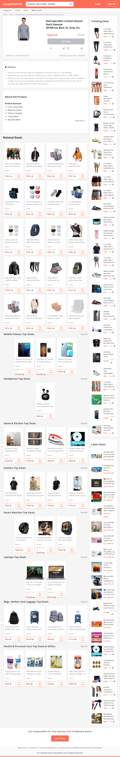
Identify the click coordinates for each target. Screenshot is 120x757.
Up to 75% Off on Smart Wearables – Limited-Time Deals (108, 524)
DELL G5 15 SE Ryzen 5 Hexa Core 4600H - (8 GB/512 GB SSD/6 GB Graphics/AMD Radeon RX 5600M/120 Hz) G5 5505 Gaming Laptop (34, 583)
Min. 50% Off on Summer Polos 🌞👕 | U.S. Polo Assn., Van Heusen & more (109, 494)
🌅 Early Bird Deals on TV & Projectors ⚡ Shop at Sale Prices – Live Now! (108, 635)
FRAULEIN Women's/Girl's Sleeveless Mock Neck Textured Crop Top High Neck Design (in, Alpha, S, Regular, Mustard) (77, 165)
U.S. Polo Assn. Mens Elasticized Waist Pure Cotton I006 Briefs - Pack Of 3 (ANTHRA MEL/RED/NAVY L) (109, 85)
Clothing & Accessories (68, 55)
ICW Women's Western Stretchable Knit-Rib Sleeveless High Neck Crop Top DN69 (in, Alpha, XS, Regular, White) (34, 317)
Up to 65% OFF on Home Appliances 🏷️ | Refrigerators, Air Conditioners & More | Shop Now (109, 538)
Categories (7, 10)
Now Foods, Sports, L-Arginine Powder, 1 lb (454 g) (77, 672)
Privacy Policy (65, 747)
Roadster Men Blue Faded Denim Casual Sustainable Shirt (77, 494)
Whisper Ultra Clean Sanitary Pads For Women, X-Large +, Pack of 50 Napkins (109, 397)
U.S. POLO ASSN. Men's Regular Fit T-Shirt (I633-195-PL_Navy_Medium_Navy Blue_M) (109, 246)
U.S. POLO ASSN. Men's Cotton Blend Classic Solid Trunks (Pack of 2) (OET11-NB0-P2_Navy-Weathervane (109, 192)
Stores (17, 10)
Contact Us (33, 747)
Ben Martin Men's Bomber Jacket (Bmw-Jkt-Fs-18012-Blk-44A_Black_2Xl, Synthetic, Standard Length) (34, 165)
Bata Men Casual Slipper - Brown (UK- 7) (109, 300)
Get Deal (66, 41)
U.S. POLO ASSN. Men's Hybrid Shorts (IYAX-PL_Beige (108, 165)
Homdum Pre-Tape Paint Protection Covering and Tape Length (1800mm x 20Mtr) (108, 152)
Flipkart (60, 366)
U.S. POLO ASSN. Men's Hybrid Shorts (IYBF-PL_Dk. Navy (108, 31)
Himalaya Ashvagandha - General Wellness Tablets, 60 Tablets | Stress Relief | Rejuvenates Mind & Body (109, 428)
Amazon (81, 34)
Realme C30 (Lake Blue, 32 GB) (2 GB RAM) (65, 360)
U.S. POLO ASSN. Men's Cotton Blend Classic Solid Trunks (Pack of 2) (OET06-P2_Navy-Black (109, 179)
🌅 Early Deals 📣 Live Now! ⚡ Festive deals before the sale (109, 622)
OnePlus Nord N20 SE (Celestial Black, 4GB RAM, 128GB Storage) (23, 360)
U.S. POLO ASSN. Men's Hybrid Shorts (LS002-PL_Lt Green (108, 260)
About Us (22, 747)
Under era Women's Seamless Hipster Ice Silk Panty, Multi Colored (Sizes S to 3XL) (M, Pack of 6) (34, 203)
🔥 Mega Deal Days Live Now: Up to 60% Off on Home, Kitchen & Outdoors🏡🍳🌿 (109, 454)
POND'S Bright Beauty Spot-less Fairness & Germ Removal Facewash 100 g (109, 233)
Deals (26, 10)
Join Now (60, 738)
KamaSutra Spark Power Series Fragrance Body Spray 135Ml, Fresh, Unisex (109, 71)
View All (84, 334)
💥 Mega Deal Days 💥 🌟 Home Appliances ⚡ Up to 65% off (108, 467)
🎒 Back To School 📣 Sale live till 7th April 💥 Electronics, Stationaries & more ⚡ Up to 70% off (109, 481)
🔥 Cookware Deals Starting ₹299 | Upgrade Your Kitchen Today (109, 508)
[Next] (90, 446)
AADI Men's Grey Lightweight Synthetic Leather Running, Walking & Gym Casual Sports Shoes (109, 371)
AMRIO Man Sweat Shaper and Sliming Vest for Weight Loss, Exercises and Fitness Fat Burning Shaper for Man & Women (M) (77, 241)
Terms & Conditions (48, 747)
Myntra (28, 500)
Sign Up (111, 4)
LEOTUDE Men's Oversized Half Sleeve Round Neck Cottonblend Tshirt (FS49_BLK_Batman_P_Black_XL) (13, 494)
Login (97, 4)
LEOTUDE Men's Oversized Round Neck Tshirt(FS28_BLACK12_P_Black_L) (56, 494)
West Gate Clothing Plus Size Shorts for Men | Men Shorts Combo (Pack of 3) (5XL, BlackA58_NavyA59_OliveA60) (13, 165)
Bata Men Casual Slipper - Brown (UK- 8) (109, 206)
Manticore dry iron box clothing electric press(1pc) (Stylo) (56, 449)
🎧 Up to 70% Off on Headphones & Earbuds (109, 578)
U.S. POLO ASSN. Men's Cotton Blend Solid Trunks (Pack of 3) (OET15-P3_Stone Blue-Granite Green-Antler (109, 384)
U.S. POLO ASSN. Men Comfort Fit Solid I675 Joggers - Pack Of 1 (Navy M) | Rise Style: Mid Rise (108, 44)
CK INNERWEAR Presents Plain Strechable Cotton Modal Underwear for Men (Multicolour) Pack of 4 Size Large (77, 203)
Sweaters (81, 55)
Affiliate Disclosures (82, 747)
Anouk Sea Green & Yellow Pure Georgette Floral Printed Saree (35, 494)
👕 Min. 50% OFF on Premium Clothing (107, 565)
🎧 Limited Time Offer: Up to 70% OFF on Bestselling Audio (109, 551)
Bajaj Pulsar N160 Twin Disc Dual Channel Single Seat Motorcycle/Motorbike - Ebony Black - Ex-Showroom (109, 605)
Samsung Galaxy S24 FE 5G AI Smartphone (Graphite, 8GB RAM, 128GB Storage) (108, 354)
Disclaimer (97, 747)
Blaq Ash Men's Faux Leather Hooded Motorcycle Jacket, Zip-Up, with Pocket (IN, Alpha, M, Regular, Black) (13, 279)
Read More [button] (80, 120)
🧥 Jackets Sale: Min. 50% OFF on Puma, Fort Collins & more (109, 592)
